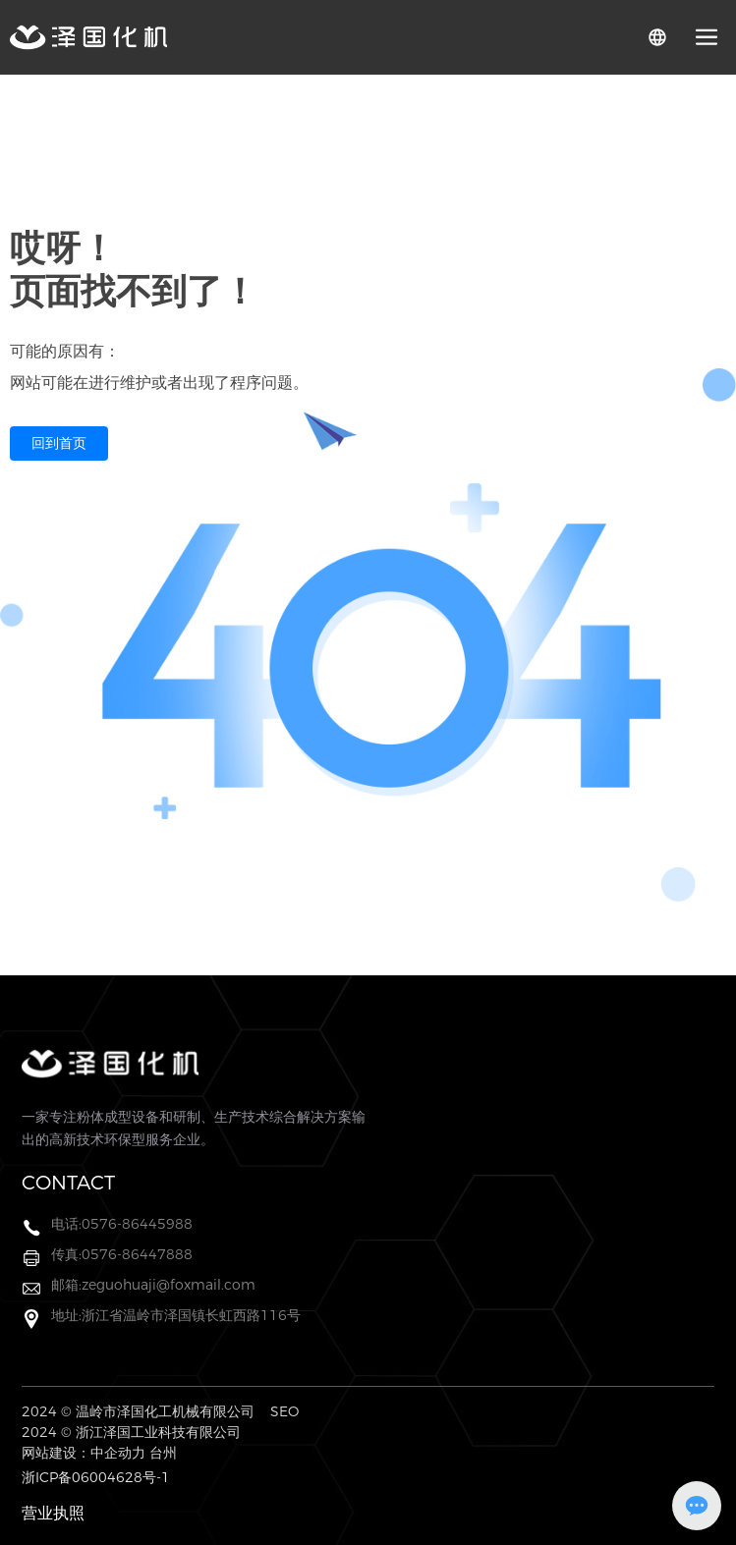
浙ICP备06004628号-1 (96, 1477)
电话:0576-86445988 (122, 1224)
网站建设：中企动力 (83, 1453)
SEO (284, 1411)
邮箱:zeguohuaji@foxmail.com (153, 1285)
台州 (163, 1453)
